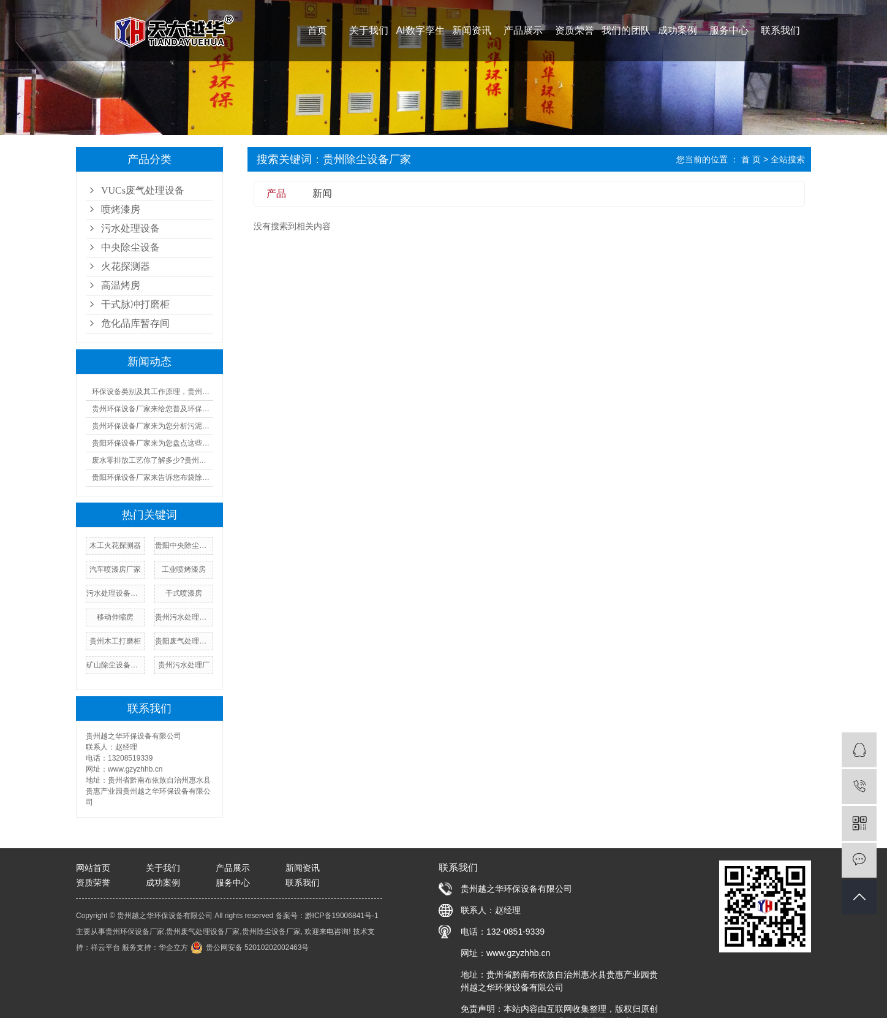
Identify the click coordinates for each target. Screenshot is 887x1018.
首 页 (751, 159)
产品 (276, 193)
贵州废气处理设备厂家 (203, 931)
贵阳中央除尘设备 (184, 545)
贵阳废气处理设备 (184, 641)
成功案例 (677, 30)
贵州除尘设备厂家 (271, 931)
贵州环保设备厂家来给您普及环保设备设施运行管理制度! (152, 409)
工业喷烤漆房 (184, 569)
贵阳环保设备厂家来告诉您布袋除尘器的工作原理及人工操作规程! (152, 477)
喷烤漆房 (120, 209)
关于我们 (368, 30)
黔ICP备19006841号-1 (342, 915)
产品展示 (523, 30)
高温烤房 (120, 285)
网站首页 (93, 868)
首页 (317, 30)
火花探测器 (125, 266)
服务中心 (729, 30)
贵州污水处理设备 (184, 617)
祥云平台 (105, 947)
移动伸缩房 (115, 617)
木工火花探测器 (115, 545)
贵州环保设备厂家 (134, 931)
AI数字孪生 (420, 30)
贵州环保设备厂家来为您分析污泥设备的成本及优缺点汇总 (152, 426)
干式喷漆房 (183, 593)
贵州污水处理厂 (183, 665)
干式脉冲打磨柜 (135, 304)
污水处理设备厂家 (115, 593)
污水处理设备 (130, 228)
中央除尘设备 (130, 247)
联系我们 (780, 30)
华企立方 (173, 947)
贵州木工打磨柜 (115, 641)
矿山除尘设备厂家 (115, 665)
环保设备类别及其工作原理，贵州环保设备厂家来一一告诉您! (152, 391)
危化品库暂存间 (135, 323)
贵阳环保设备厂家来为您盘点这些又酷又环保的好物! (152, 443)
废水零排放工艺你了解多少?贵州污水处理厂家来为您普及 (152, 460)
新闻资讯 (471, 30)
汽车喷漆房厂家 (115, 569)
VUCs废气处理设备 (142, 190)
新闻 (322, 193)
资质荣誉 (574, 30)
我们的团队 (626, 30)
